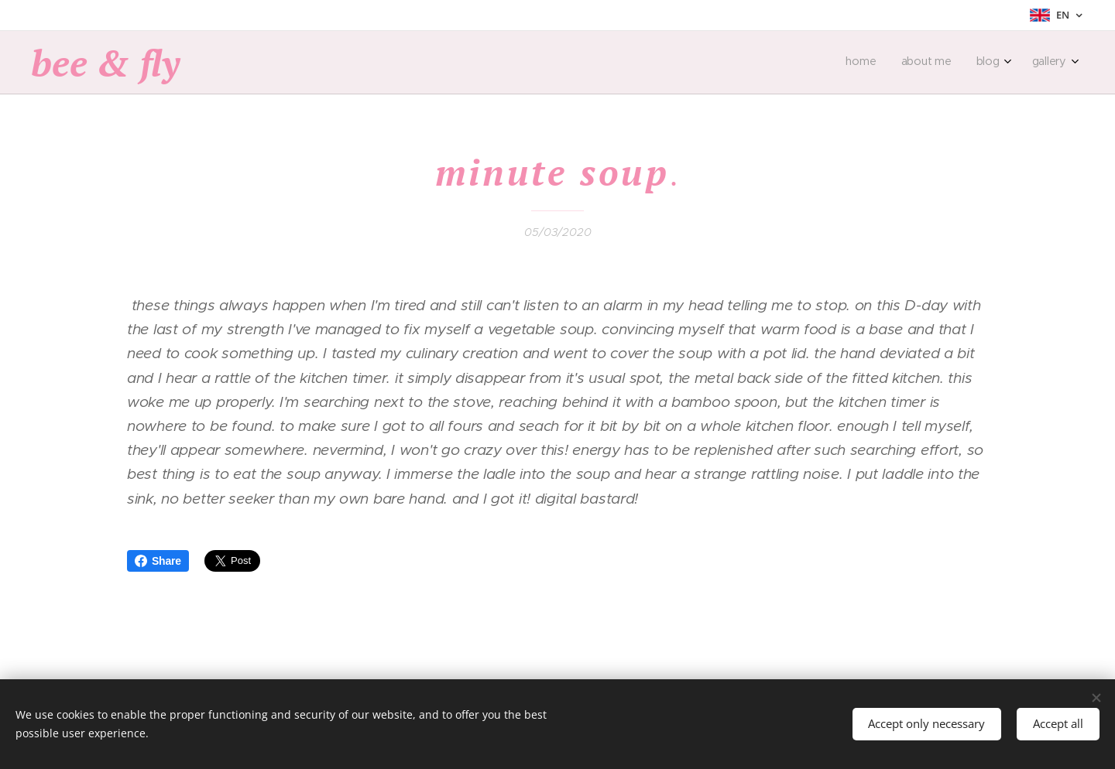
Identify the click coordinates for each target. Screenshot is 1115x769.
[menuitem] (988, 62)
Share (158, 561)
